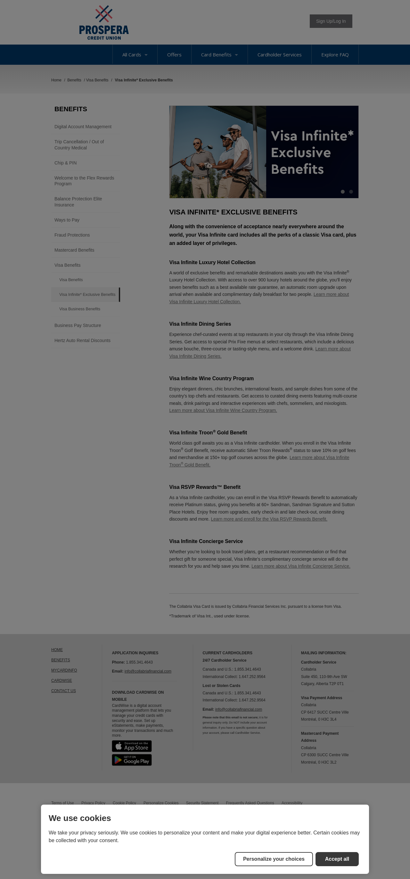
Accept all (337, 859)
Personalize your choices (274, 859)
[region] (205, 839)
